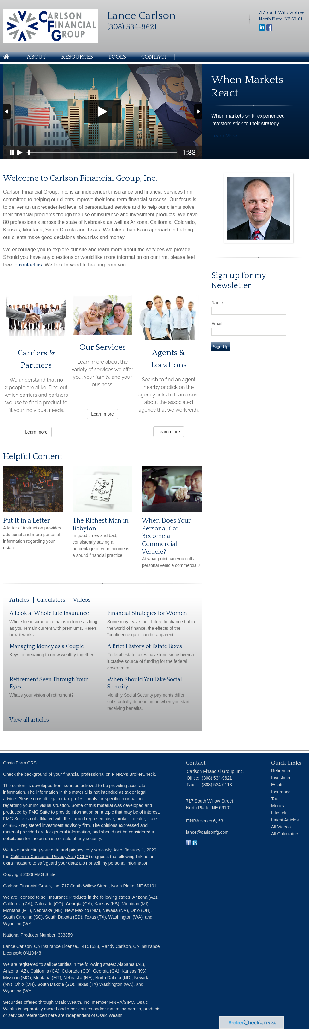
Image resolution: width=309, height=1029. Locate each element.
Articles (19, 600)
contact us (30, 264)
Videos (81, 600)
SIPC (129, 1002)
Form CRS (26, 762)
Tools (117, 57)
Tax (274, 798)
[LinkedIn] (262, 29)
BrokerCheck (142, 774)
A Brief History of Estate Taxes (144, 646)
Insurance (280, 791)
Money (277, 805)
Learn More (224, 135)
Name (217, 302)
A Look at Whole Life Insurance (49, 613)
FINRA (115, 1002)
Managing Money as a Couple (46, 646)
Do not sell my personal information (113, 863)
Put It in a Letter (26, 520)
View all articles (29, 720)
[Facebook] (269, 29)
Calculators (51, 600)
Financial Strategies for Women (147, 613)
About (36, 57)
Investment (282, 777)
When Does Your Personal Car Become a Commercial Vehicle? (166, 536)
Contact (154, 57)
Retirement (282, 770)
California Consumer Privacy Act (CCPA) (50, 856)
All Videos (281, 826)
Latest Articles (285, 819)
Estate (277, 784)
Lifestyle (279, 812)
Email (216, 323)
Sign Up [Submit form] (220, 346)
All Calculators (285, 833)
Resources (77, 57)
